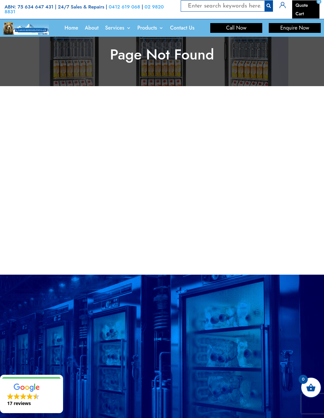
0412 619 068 (124, 6)
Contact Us (182, 28)
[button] (31, 394)
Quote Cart (301, 9)
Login (285, 4)
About (92, 28)
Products (147, 28)
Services (114, 28)
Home (71, 28)
